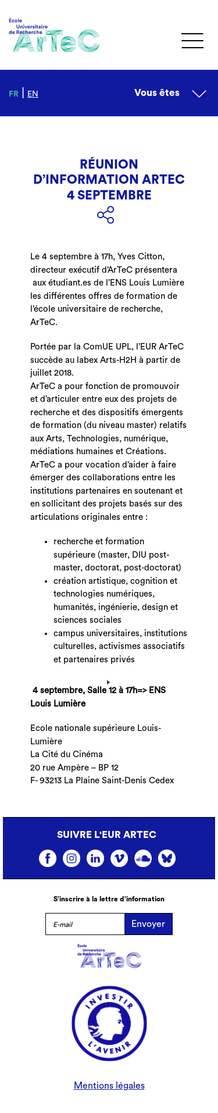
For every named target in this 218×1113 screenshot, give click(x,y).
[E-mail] (84, 924)
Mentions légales (109, 1085)
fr (14, 94)
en (32, 94)
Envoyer (148, 924)
